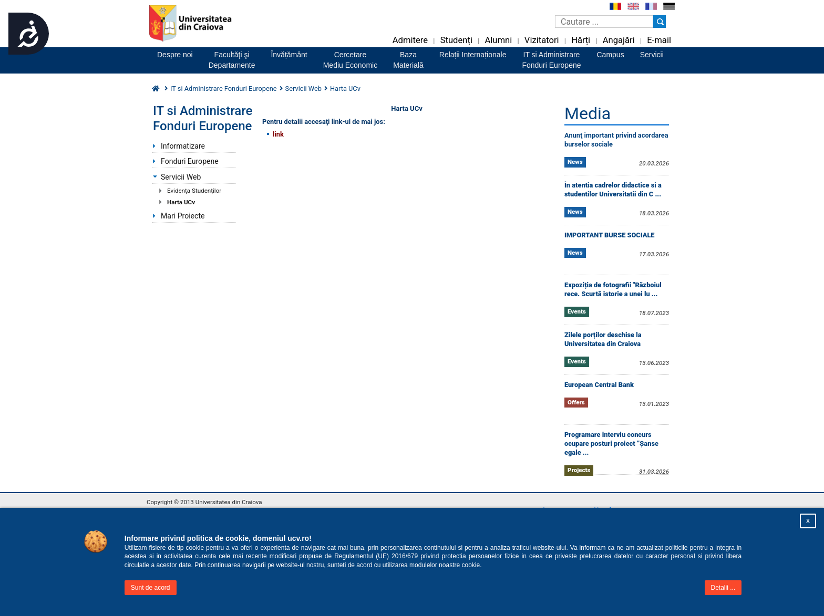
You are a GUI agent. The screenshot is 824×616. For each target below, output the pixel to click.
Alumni (498, 40)
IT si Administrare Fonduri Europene (223, 88)
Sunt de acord (150, 587)
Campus (610, 54)
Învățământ (289, 54)
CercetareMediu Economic (350, 59)
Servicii (652, 54)
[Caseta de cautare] (604, 21)
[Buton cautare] (659, 21)
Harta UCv (181, 202)
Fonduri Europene (190, 161)
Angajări (619, 40)
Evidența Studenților (194, 190)
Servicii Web (303, 88)
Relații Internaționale (473, 54)
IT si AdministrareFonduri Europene (551, 59)
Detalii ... (723, 587)
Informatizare (183, 146)
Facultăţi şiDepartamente (232, 59)
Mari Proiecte (183, 216)
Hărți (580, 40)
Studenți (456, 40)
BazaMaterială (408, 59)
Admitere (410, 40)
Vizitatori (541, 40)
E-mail (659, 40)
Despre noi (175, 54)
